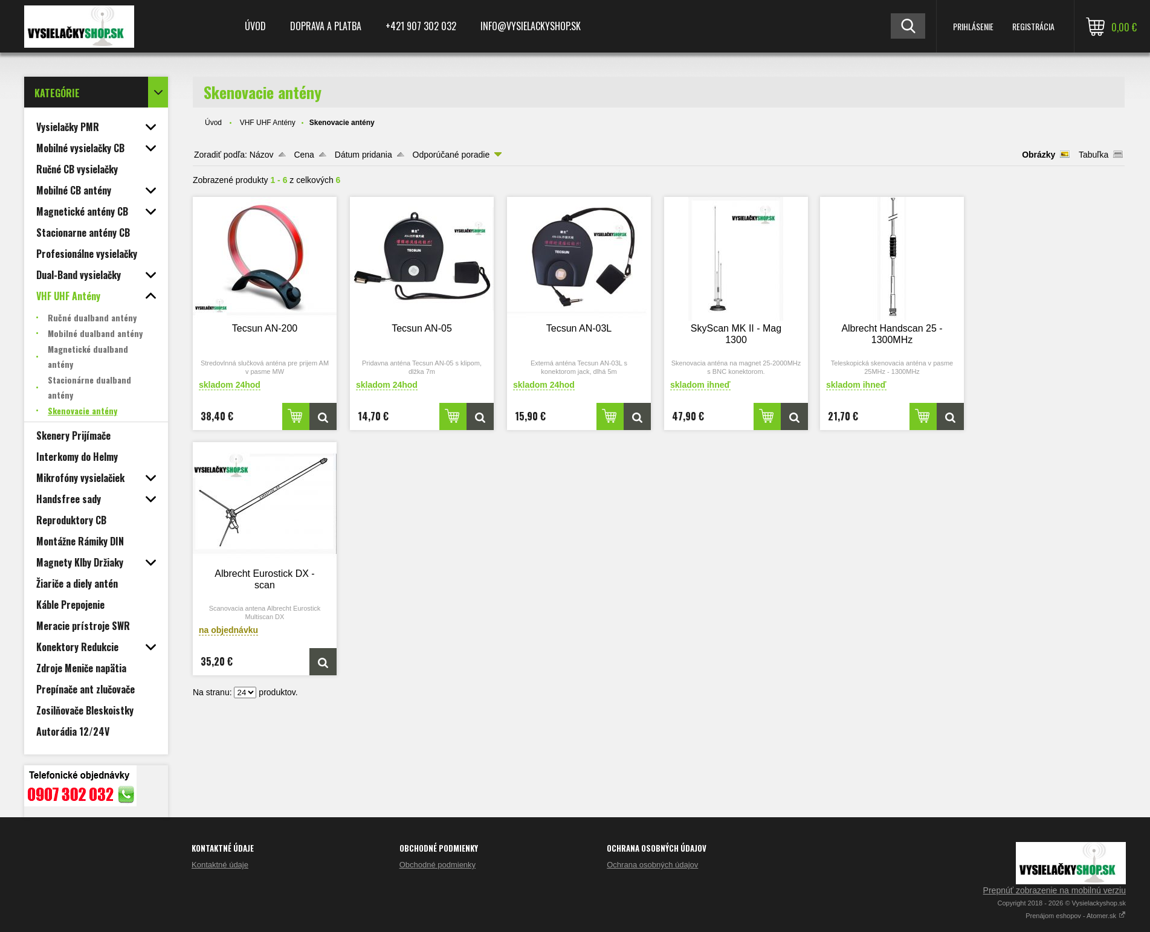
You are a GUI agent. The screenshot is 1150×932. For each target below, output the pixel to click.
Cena (304, 154)
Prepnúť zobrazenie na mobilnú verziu (1054, 890)
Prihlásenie (973, 26)
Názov (262, 154)
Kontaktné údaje (220, 864)
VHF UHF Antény (268, 122)
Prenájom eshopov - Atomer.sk (1076, 915)
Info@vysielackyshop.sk (530, 26)
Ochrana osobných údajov (652, 864)
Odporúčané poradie (451, 154)
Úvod (255, 26)
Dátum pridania (363, 154)
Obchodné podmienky (437, 864)
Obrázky (1038, 154)
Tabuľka (1093, 154)
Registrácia (1033, 26)
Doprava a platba (325, 26)
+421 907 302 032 (421, 26)
